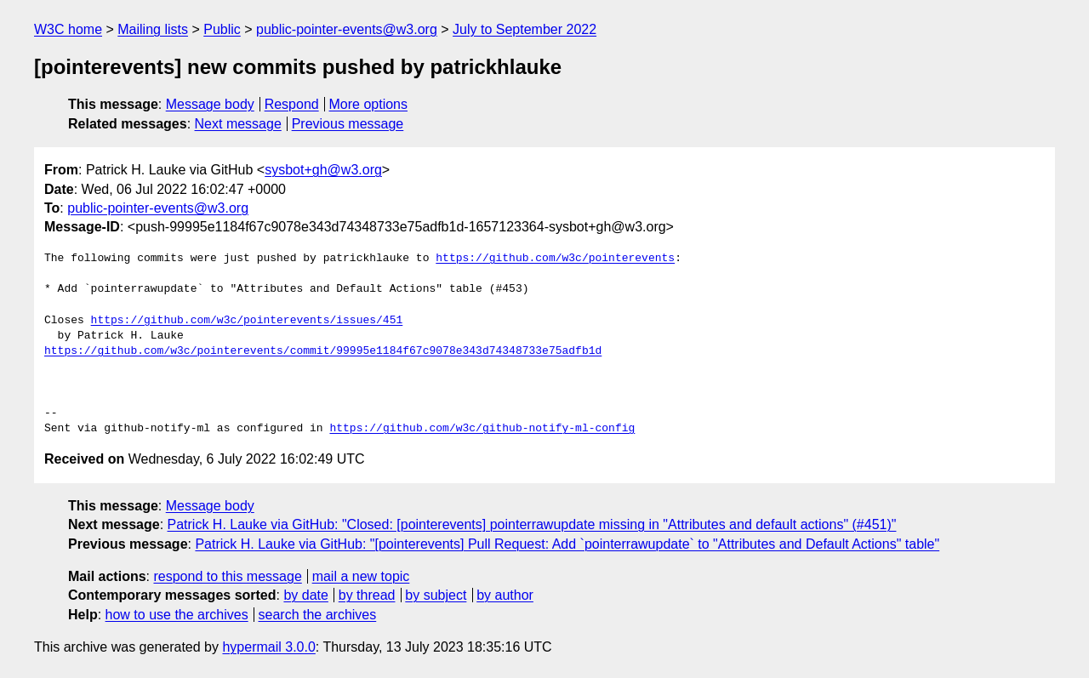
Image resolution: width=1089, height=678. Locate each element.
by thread (367, 595)
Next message (238, 124)
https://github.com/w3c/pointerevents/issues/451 (247, 320)
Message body (210, 104)
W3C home (68, 29)
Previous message (348, 124)
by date (305, 595)
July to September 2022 (524, 29)
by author (504, 595)
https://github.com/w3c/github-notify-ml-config (482, 428)
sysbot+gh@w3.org (323, 169)
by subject (435, 595)
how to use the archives (176, 614)
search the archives (318, 614)
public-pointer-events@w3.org (346, 29)
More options (368, 104)
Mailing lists (152, 29)
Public (222, 29)
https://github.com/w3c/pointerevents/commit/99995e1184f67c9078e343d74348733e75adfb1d (323, 351)
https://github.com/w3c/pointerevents (555, 258)
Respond (292, 104)
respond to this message (227, 576)
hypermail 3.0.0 (268, 647)
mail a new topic (361, 576)
